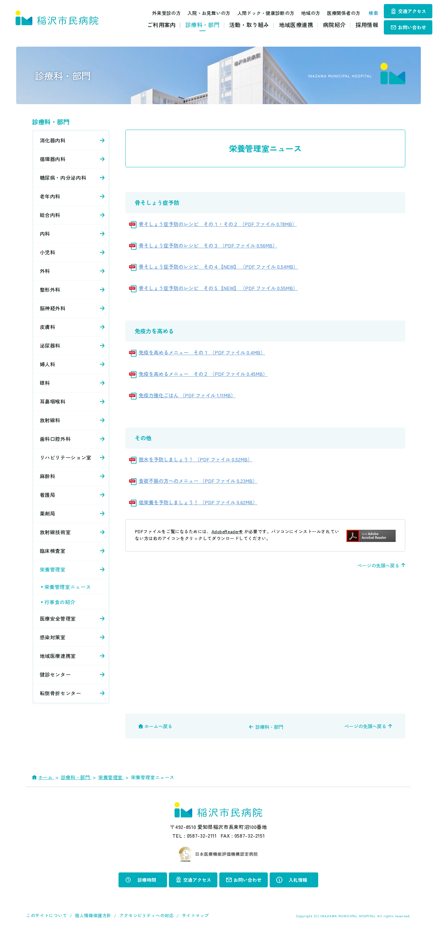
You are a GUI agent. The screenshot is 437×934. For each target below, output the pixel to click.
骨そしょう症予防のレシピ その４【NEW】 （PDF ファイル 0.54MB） (218, 266)
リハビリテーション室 (65, 457)
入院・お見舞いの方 (203, 13)
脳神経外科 (53, 308)
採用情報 (367, 25)
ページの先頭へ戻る (378, 565)
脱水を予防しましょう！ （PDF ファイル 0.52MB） (196, 459)
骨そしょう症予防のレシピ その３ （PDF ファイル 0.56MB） (208, 245)
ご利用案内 (161, 25)
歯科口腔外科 (55, 438)
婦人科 (47, 364)
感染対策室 (53, 637)
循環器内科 (53, 159)
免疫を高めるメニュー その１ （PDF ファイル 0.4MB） (202, 352)
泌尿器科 (50, 345)
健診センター (55, 674)
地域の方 (305, 13)
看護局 (47, 494)
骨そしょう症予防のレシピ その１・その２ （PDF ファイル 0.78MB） (218, 224)
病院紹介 (334, 25)
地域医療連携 (296, 25)
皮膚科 (47, 327)
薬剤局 (47, 513)
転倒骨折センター (60, 693)
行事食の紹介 (60, 602)
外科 (45, 271)
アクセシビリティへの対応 (146, 915)
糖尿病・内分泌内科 (63, 177)
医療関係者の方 (338, 13)
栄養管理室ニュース (67, 586)
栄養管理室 (53, 569)
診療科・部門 (202, 25)
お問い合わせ (412, 27)
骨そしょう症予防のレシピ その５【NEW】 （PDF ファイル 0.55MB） (218, 288)
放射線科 (50, 420)
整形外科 (50, 289)
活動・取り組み (249, 25)
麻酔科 (47, 476)
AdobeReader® (227, 531)
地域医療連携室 (58, 655)
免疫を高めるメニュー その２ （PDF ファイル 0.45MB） (203, 373)
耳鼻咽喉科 (53, 401)
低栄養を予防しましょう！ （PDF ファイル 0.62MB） (198, 502)
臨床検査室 (53, 550)
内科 (45, 233)
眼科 (45, 382)
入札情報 (298, 879)
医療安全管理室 (58, 618)
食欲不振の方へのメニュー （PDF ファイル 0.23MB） (198, 480)
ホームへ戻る (158, 726)
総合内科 (50, 215)
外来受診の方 (161, 13)
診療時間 (147, 879)
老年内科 (50, 196)
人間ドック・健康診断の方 (260, 13)
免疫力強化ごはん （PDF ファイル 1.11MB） (187, 395)
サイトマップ (195, 915)
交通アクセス (412, 11)
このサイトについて (46, 915)
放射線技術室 (55, 532)
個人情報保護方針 (93, 915)
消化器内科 (53, 140)
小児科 (47, 252)
